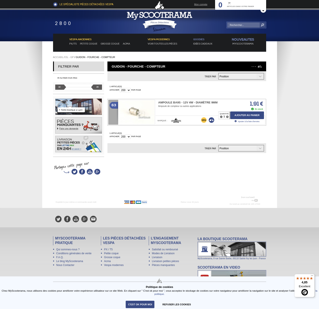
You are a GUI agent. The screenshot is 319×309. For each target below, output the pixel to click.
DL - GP (69, 57)
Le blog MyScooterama (69, 261)
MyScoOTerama (243, 43)
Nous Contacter (65, 265)
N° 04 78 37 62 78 (241, 200)
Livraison (157, 257)
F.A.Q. (59, 257)
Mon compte (200, 4)
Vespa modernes (114, 265)
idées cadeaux (202, 43)
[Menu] (312, 276)
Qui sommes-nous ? (68, 249)
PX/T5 (73, 43)
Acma (126, 43)
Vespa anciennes (80, 39)
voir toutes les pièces (162, 43)
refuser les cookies (176, 304)
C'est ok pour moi (140, 304)
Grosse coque (110, 43)
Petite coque (88, 43)
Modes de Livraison (163, 253)
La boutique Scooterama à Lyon (232, 248)
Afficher (114, 90)
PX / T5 (108, 249)
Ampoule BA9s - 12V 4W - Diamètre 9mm (188, 102)
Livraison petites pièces (165, 261)
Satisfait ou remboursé (165, 249)
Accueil (58, 57)
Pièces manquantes (163, 265)
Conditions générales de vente (74, 253)
